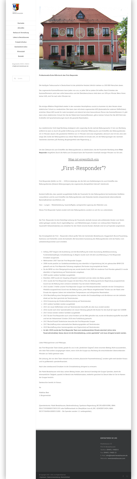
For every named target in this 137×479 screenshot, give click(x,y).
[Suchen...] (20, 78)
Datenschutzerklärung (53, 477)
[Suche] (15, 78)
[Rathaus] (83, 38)
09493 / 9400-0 (112, 450)
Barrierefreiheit (65, 477)
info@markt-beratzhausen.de (20, 66)
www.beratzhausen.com (116, 458)
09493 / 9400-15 (110, 452)
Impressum (43, 477)
